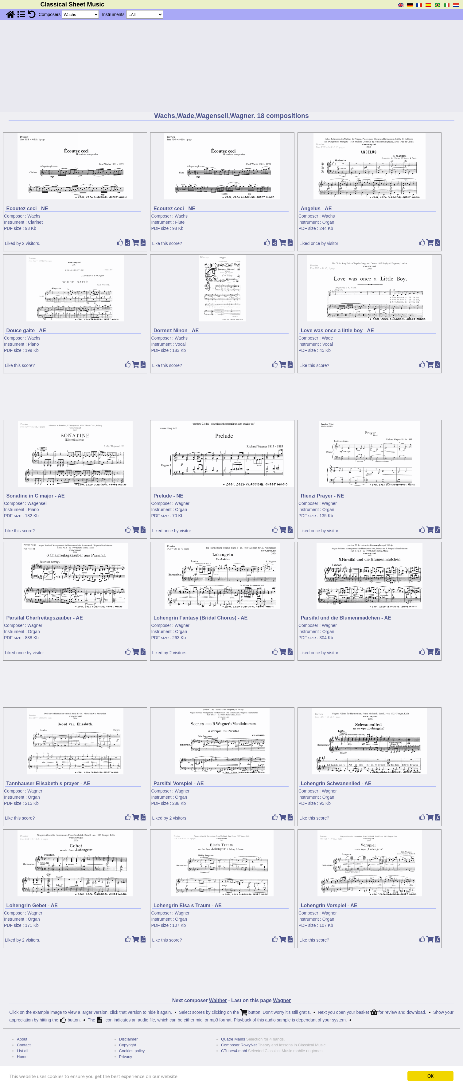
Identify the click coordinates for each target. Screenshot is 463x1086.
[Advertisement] (231, 66)
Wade (327, 338)
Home (22, 1056)
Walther (218, 1000)
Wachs (33, 216)
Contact (24, 1045)
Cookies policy (132, 1051)
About (22, 1039)
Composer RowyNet (239, 1045)
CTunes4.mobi (234, 1051)
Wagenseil (37, 503)
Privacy (125, 1056)
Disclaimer (128, 1039)
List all (22, 1051)
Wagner (182, 503)
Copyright (127, 1045)
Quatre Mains (233, 1039)
